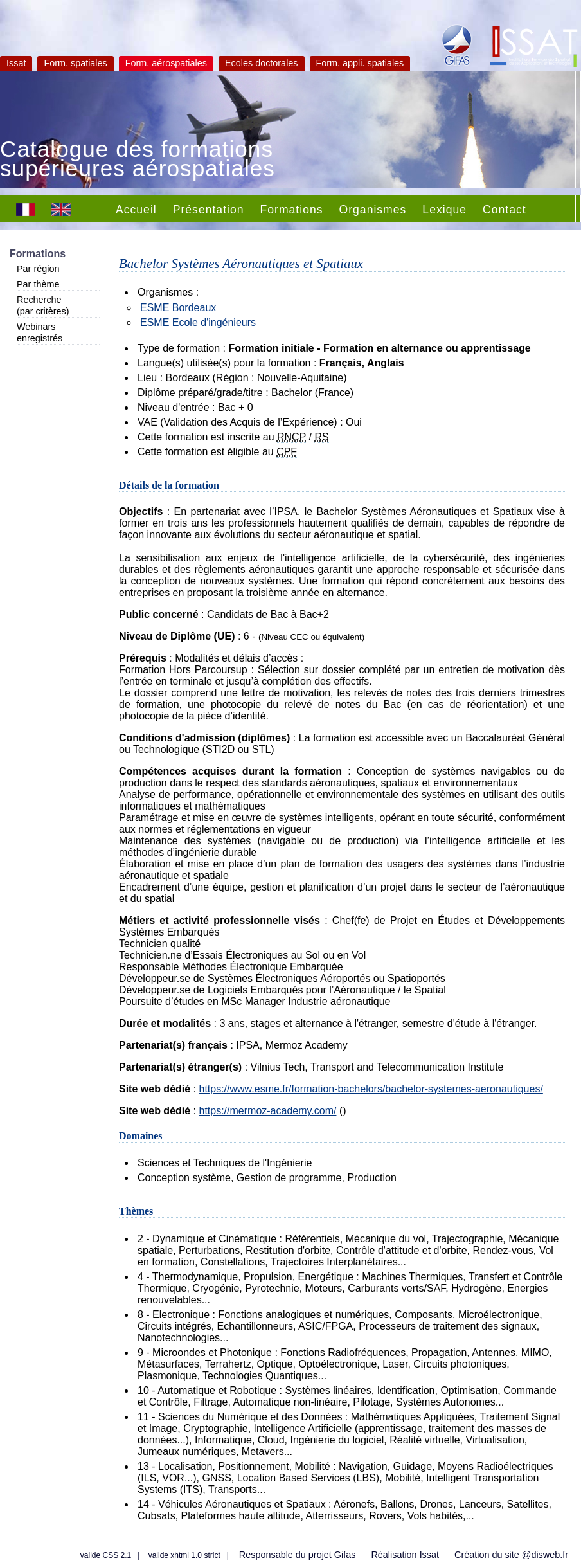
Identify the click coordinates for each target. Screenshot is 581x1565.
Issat (16, 63)
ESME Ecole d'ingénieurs (198, 322)
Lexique (444, 209)
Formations (291, 209)
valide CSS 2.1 (105, 1555)
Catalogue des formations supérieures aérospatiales (137, 160)
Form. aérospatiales (166, 63)
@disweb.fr (545, 1555)
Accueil (136, 209)
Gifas (345, 1555)
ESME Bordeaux (178, 307)
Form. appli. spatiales (360, 63)
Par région (38, 269)
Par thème (38, 284)
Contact (504, 209)
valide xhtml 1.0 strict (184, 1555)
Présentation (208, 209)
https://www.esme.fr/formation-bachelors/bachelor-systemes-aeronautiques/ (370, 1088)
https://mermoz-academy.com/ (267, 1110)
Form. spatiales (75, 63)
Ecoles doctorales (261, 63)
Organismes (373, 209)
